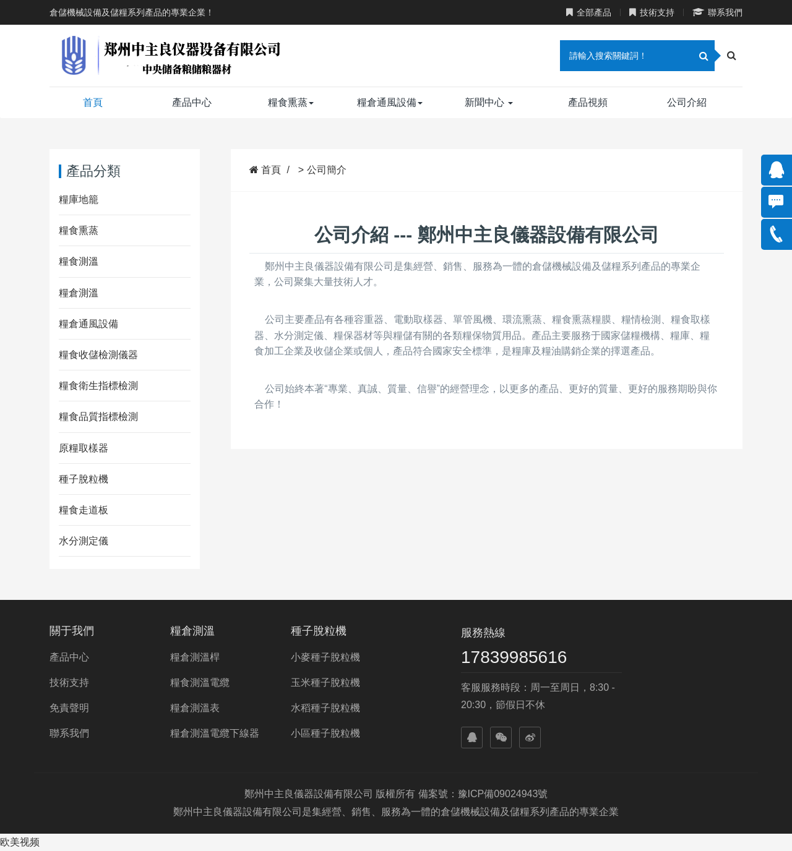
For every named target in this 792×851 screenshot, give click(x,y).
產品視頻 (588, 102)
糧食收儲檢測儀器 (98, 354)
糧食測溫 (78, 261)
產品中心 (192, 102)
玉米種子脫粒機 (325, 682)
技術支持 (651, 12)
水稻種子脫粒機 (325, 708)
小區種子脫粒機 (325, 733)
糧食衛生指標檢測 (98, 385)
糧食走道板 (83, 510)
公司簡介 (326, 170)
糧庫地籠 (78, 199)
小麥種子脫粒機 (325, 657)
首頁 (93, 102)
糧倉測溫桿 (195, 657)
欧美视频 (20, 842)
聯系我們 (717, 12)
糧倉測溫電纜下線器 (214, 733)
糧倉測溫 (78, 293)
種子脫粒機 (83, 479)
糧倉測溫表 (195, 708)
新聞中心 (489, 102)
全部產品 (588, 12)
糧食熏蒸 (291, 102)
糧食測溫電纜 (200, 682)
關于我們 (72, 631)
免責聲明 (69, 708)
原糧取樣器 (83, 448)
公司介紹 (687, 102)
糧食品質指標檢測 (98, 416)
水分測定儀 (83, 541)
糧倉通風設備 (390, 102)
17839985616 (514, 657)
